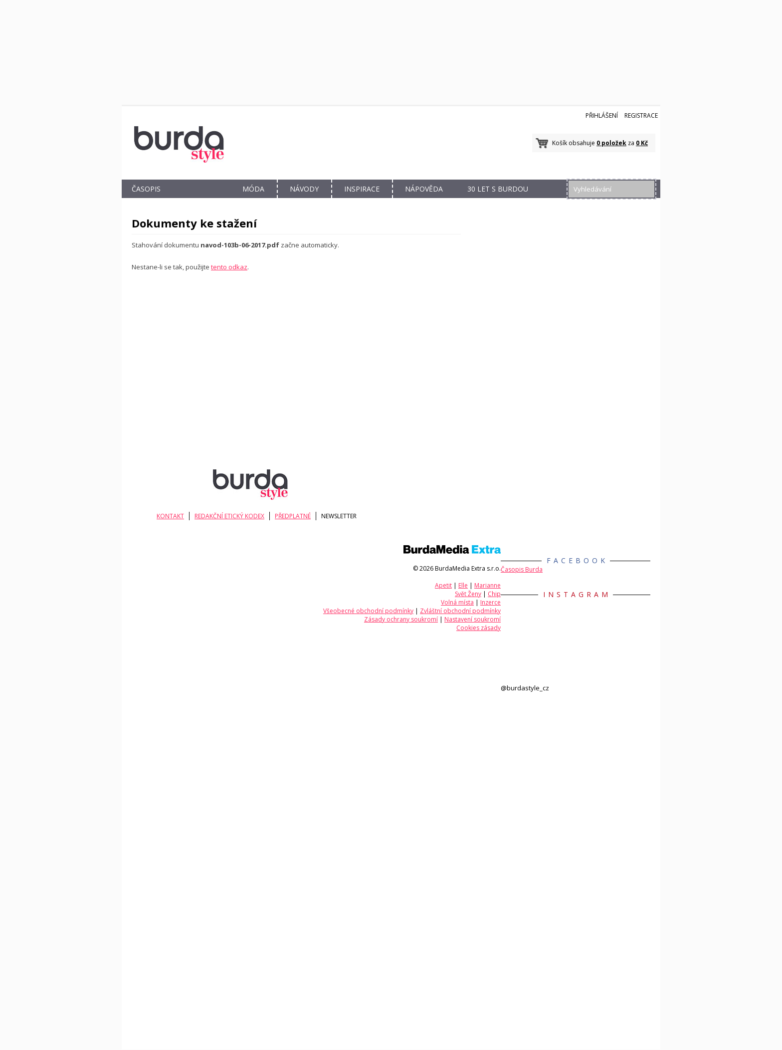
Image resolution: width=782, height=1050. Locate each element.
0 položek (611, 143)
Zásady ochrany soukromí (401, 619)
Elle (463, 585)
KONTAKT (174, 516)
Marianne (487, 585)
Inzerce (490, 602)
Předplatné (303, 516)
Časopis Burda (522, 569)
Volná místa (457, 602)
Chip (494, 594)
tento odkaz (229, 266)
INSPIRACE (362, 189)
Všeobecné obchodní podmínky (368, 611)
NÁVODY (304, 189)
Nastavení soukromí (472, 619)
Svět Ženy (468, 594)
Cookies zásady (478, 628)
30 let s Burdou (497, 189)
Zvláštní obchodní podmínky (460, 611)
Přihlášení (602, 115)
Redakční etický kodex (236, 516)
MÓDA (253, 189)
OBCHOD (200, 200)
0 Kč (642, 143)
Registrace (641, 115)
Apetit (443, 585)
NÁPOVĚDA (424, 189)
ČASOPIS (146, 189)
